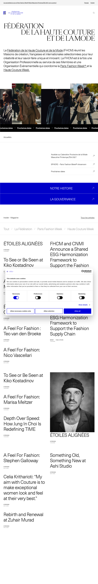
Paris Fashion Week (49, 229)
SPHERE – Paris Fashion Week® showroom (68, 164)
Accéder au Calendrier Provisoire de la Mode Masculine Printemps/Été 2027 (69, 156)
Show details (83, 305)
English (92, 3)
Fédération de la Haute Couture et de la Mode (35, 50)
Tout (6, 229)
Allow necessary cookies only (20, 311)
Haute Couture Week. (17, 70)
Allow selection (49, 311)
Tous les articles (87, 217)
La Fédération (23, 229)
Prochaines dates (58, 171)
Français (86, 3)
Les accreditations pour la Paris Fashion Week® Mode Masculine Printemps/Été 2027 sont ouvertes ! (30, 3)
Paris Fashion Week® (73, 66)
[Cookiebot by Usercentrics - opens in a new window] (82, 271)
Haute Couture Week (80, 229)
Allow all (77, 311)
